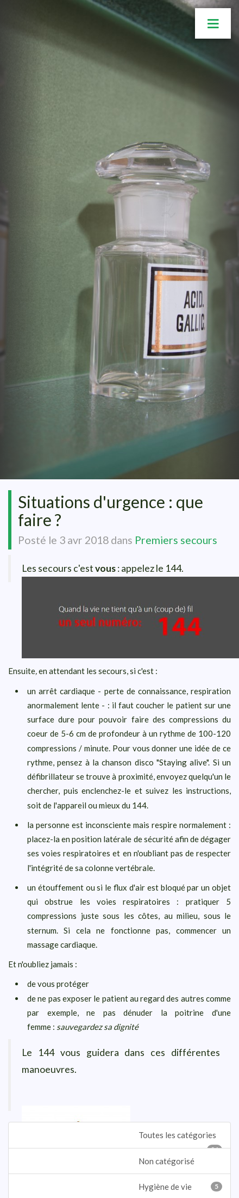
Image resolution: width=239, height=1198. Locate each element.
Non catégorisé (166, 1161)
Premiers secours (176, 540)
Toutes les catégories (180, 1139)
